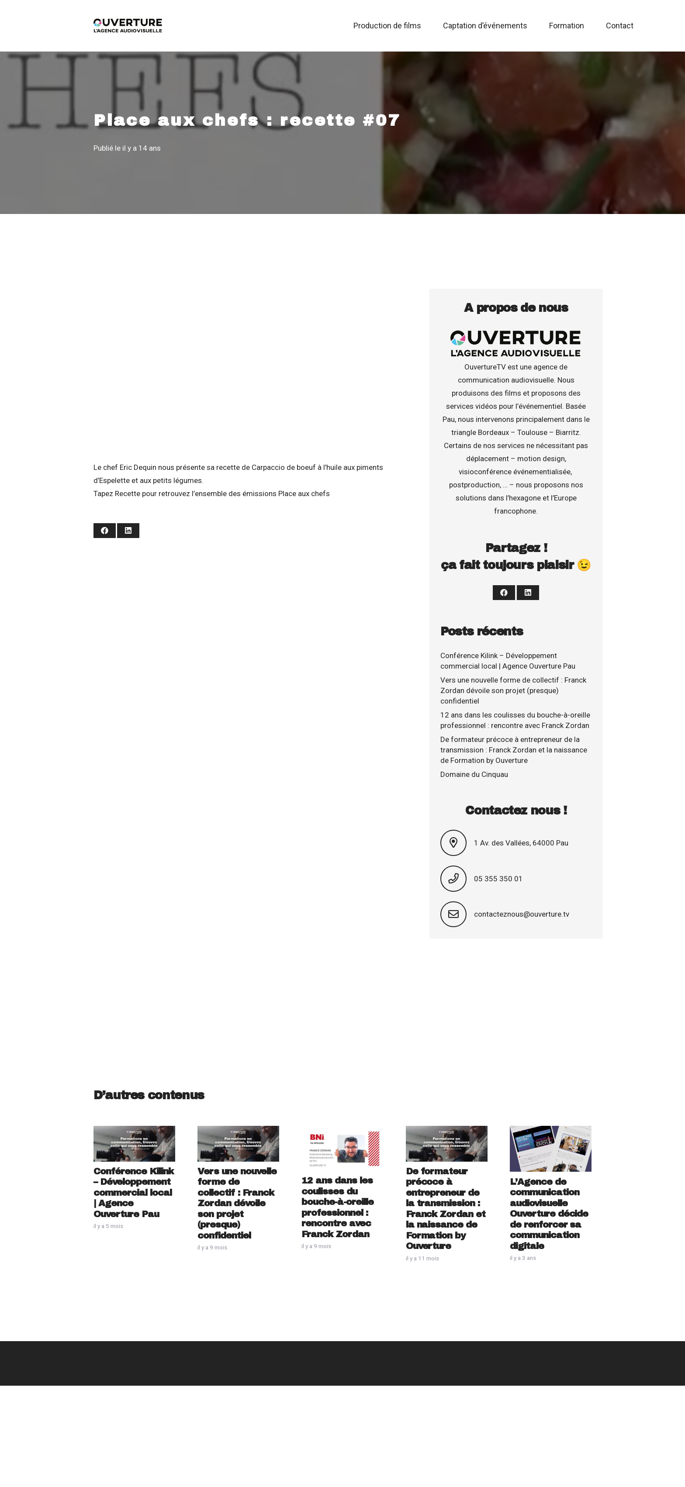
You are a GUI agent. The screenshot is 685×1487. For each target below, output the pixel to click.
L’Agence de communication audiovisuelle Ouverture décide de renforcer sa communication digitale (549, 1214)
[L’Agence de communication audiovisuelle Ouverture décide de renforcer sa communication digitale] (551, 1132)
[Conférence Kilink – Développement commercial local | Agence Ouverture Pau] (134, 1132)
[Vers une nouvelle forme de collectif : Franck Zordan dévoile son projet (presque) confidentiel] (238, 1132)
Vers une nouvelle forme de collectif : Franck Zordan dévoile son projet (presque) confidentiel (513, 690)
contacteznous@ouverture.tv (521, 914)
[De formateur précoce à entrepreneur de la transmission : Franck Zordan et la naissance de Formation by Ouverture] (447, 1132)
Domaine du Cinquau (474, 774)
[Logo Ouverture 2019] (128, 26)
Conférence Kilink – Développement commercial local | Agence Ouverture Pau (133, 1192)
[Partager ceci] (104, 530)
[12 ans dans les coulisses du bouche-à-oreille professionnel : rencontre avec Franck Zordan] (342, 1132)
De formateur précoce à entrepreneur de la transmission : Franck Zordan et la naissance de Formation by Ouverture (513, 750)
